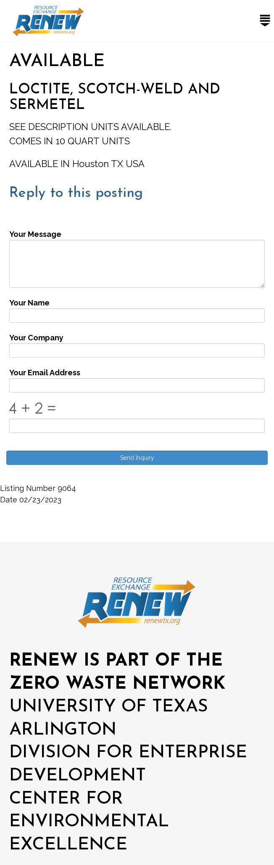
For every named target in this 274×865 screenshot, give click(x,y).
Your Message (35, 234)
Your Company (36, 337)
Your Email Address (44, 372)
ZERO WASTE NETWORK (117, 684)
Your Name (29, 302)
